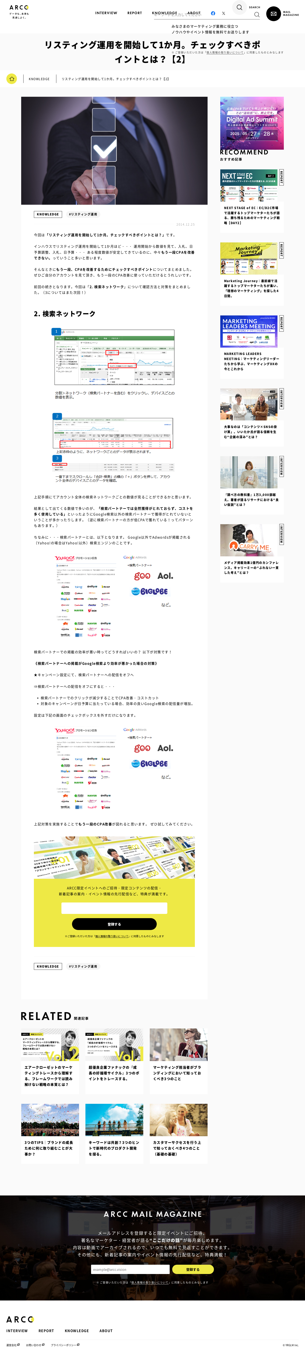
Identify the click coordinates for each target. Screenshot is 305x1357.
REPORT (281, 320)
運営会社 (11, 1344)
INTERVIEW (281, 526)
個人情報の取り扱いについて (150, 1281)
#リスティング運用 (83, 214)
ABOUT (106, 1329)
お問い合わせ (33, 1344)
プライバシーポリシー (63, 1344)
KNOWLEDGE (48, 214)
